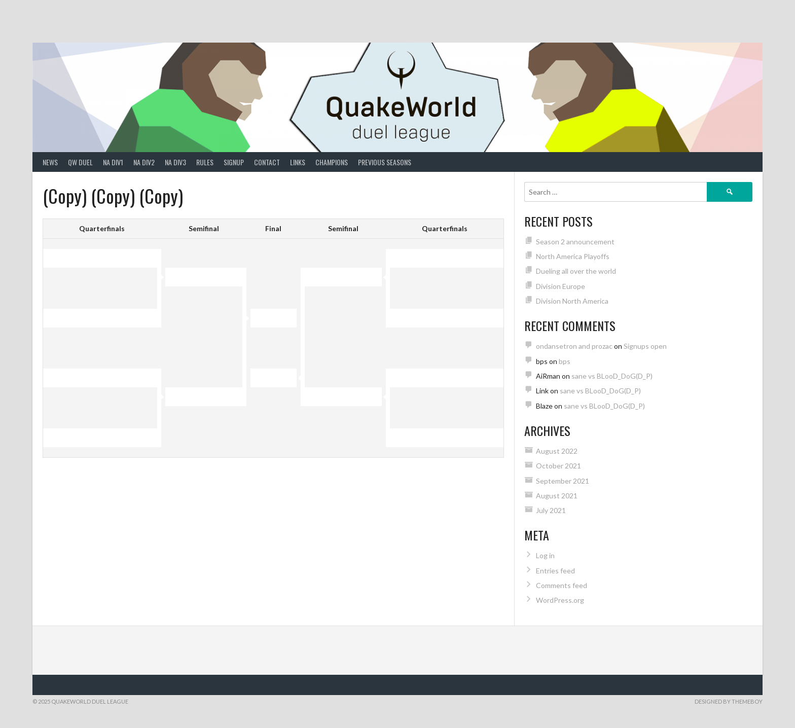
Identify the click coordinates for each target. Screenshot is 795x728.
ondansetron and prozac (574, 346)
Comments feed (561, 585)
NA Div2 (144, 162)
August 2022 (556, 451)
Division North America (572, 301)
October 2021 (558, 465)
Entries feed (555, 570)
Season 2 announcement (575, 241)
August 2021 (556, 495)
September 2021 (562, 481)
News (50, 162)
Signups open (645, 346)
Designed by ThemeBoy (729, 701)
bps (564, 361)
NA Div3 (175, 162)
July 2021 (551, 510)
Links (297, 162)
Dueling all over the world (576, 271)
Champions (331, 162)
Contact (267, 162)
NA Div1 (113, 162)
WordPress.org (560, 600)
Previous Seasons (384, 162)
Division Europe (560, 286)
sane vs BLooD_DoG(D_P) (612, 376)
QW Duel (80, 162)
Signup (234, 162)
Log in (545, 555)
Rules (204, 162)
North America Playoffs (572, 256)
